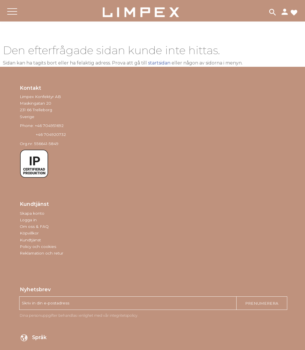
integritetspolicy (123, 315)
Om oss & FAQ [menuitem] (34, 226)
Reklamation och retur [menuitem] (41, 253)
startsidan (159, 63)
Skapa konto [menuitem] (32, 213)
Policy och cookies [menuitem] (38, 246)
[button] (12, 16)
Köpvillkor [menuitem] (29, 233)
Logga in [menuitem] (28, 220)
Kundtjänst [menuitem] (30, 240)
